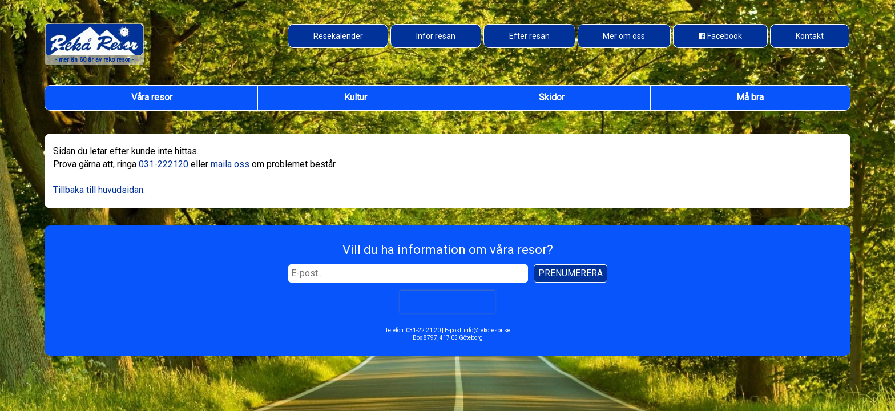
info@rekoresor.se (486, 330)
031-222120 (163, 164)
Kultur (355, 97)
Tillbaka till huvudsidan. (99, 189)
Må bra (750, 97)
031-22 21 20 (423, 330)
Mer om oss (624, 36)
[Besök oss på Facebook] (720, 36)
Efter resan (529, 36)
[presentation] (447, 302)
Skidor (552, 97)
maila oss (230, 164)
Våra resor (151, 97)
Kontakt (810, 36)
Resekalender (338, 36)
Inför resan (435, 36)
